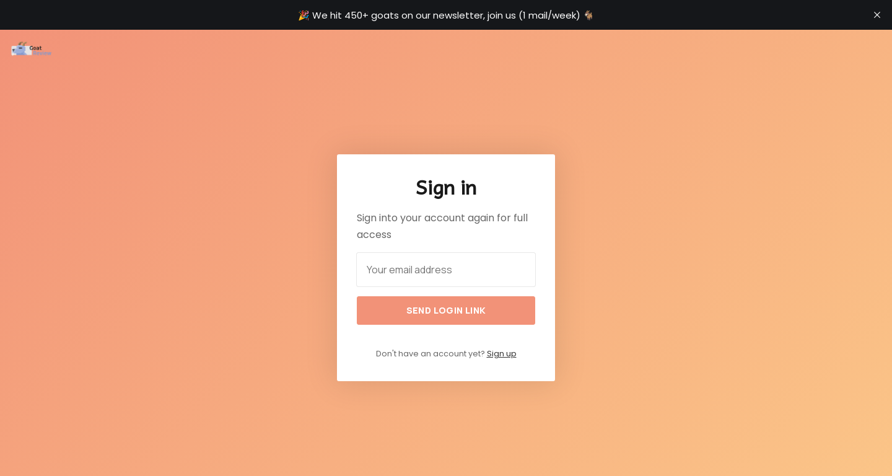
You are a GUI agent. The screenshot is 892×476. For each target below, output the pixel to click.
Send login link (446, 310)
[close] (877, 15)
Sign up (502, 353)
